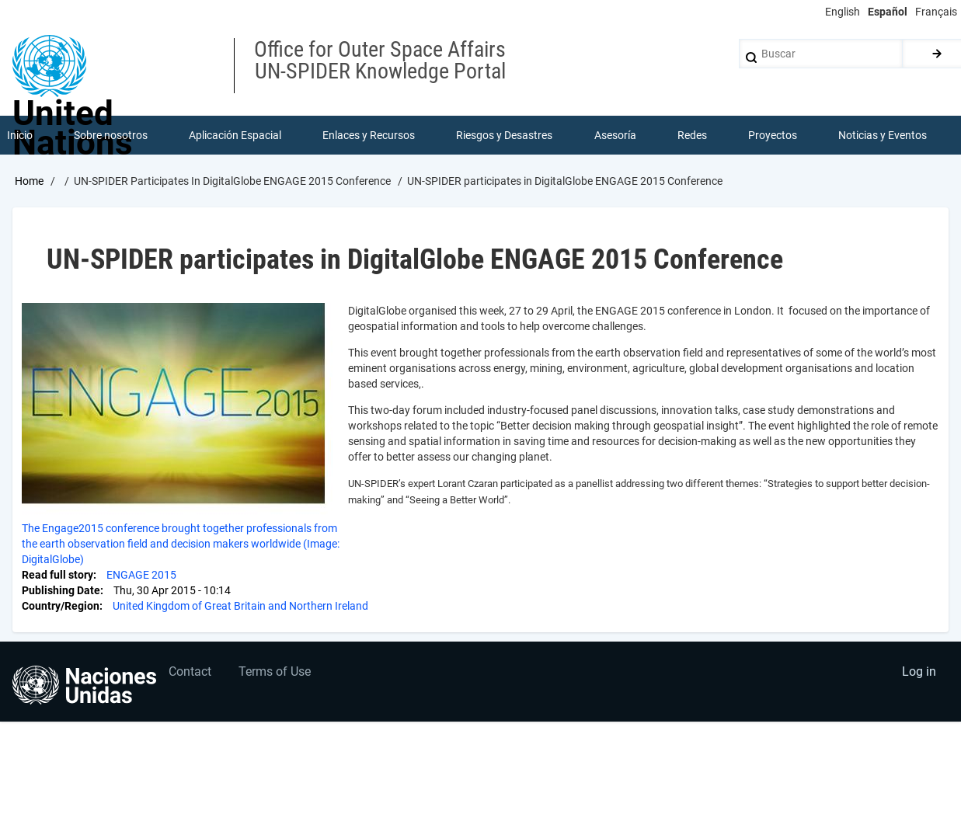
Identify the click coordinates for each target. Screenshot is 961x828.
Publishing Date (61, 590)
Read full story (57, 575)
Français (936, 11)
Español (887, 11)
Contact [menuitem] (190, 671)
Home (29, 181)
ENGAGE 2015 (141, 575)
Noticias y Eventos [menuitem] (882, 135)
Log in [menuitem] (919, 671)
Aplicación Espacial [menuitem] (235, 135)
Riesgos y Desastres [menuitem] (504, 135)
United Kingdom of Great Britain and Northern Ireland (240, 606)
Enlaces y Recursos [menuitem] (368, 135)
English (842, 11)
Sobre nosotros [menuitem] (111, 135)
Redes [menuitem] (692, 135)
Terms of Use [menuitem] (275, 671)
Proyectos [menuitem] (772, 135)
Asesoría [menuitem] (615, 135)
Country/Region (60, 606)
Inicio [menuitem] (20, 135)
